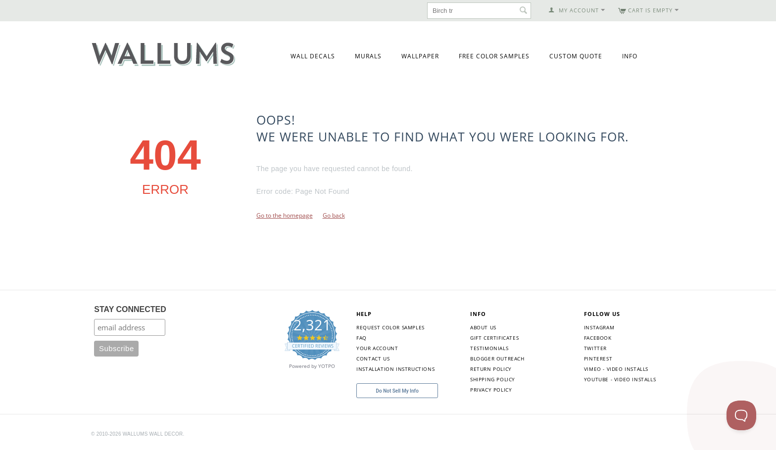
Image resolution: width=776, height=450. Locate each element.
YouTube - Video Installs (620, 379)
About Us (483, 327)
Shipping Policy (492, 379)
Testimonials (489, 348)
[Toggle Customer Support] (741, 415)
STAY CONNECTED (130, 309)
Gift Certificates (494, 337)
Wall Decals (313, 56)
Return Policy (491, 368)
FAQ (361, 337)
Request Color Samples (390, 327)
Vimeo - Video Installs (616, 368)
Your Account (377, 348)
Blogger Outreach (497, 358)
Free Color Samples (494, 56)
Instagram (599, 327)
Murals (368, 56)
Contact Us (372, 358)
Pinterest (598, 358)
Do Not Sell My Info (397, 391)
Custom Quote (575, 56)
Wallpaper (420, 56)
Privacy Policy (491, 389)
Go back (334, 215)
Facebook (598, 337)
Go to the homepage (284, 215)
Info (629, 56)
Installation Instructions (395, 368)
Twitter (595, 348)
